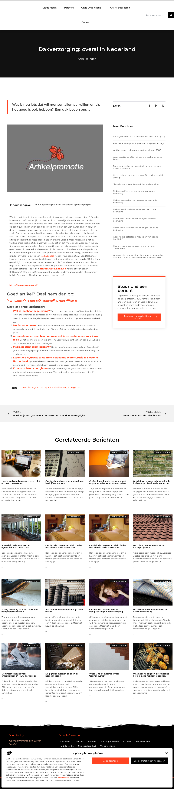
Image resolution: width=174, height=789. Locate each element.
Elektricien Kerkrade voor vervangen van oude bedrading (135, 228)
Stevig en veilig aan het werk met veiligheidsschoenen (20, 610)
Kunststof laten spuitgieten (30, 368)
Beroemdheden (143, 741)
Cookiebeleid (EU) (87, 746)
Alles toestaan (110, 761)
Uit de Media (49, 7)
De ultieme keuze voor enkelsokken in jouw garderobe (18, 674)
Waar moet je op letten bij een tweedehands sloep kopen (137, 158)
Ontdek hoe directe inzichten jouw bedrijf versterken (64, 482)
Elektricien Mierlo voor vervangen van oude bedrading (134, 192)
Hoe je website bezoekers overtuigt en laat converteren (133, 247)
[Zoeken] (171, 15)
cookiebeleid (63, 777)
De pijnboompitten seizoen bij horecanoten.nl (62, 674)
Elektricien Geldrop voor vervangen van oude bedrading (135, 201)
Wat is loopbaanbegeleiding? (31, 311)
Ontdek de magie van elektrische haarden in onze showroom (63, 546)
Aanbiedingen (87, 58)
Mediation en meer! (25, 325)
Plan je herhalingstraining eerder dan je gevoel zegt (138, 143)
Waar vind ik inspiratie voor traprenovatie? (104, 674)
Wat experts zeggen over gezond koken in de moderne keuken (151, 674)
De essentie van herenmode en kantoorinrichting (150, 610)
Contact (86, 22)
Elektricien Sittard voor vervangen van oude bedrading (134, 210)
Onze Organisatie (91, 7)
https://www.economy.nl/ (23, 285)
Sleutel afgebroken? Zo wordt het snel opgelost (136, 184)
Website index (107, 746)
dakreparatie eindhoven (53, 387)
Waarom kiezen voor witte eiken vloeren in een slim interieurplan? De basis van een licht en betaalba (138, 256)
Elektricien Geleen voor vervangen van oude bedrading (134, 219)
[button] (166, 753)
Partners (69, 7)
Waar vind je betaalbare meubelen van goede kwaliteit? (135, 238)
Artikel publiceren (120, 7)
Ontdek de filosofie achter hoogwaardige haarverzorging (106, 610)
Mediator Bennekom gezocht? (32, 346)
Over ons (79, 741)
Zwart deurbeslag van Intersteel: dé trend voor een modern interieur (137, 167)
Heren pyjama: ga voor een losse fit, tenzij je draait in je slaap (138, 176)
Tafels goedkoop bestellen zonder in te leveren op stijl (139, 136)
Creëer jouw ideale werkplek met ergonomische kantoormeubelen (107, 482)
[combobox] (156, 15)
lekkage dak (47, 256)
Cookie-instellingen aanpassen (149, 761)
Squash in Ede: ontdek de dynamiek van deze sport (15, 546)
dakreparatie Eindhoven (52, 268)
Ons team (65, 741)
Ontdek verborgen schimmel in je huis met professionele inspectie (151, 482)
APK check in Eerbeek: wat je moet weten (64, 610)
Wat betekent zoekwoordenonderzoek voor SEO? (137, 150)
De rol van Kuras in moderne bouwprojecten (148, 546)
